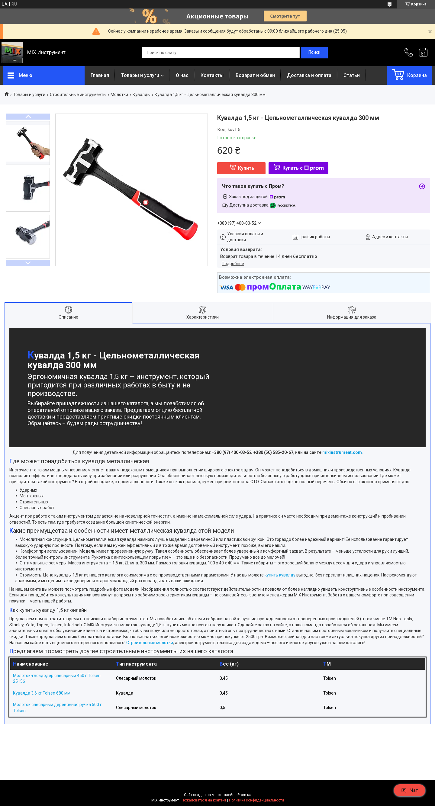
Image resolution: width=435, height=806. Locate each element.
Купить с (303, 168)
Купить (246, 168)
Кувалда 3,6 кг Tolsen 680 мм (41, 693)
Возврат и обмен (255, 75)
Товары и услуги (140, 75)
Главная (100, 75)
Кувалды (141, 94)
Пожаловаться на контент (204, 800)
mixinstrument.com (342, 452)
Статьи (351, 75)
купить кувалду (280, 575)
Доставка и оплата (309, 75)
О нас (182, 75)
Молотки (119, 94)
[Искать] (314, 52)
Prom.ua (244, 795)
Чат (409, 790)
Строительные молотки (149, 642)
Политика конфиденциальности (256, 800)
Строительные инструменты (78, 94)
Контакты (212, 75)
